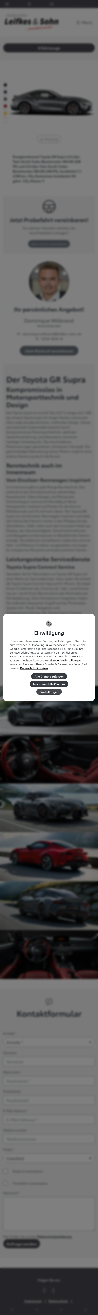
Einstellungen (49, 692)
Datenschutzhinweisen (34, 668)
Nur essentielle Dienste (49, 684)
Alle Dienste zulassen (49, 676)
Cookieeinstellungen (68, 660)
